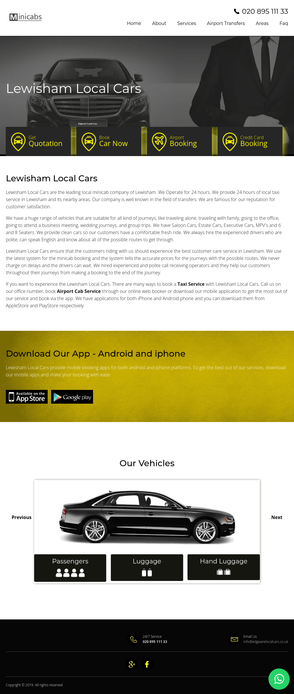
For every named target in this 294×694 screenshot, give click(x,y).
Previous (21, 517)
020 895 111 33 (265, 11)
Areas (262, 23)
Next (277, 517)
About (159, 23)
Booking (188, 141)
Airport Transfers (226, 23)
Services (186, 23)
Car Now (117, 141)
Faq (283, 23)
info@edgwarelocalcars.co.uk (265, 641)
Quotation (46, 141)
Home (134, 23)
